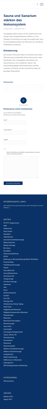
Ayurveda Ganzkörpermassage (14, 240)
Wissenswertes (20, 29)
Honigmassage (8, 279)
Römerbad (7, 318)
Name (6, 120)
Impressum (7, 284)
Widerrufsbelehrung (10, 357)
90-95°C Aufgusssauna (11, 223)
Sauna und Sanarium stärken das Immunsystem (20, 20)
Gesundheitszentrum (11, 273)
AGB (5, 226)
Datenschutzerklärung (11, 254)
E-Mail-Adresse (8, 130)
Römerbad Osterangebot (12, 321)
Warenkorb (7, 343)
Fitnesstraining (9, 262)
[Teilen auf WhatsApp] (20, 88)
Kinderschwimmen (10, 293)
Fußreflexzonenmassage (12, 265)
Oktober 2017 (8, 396)
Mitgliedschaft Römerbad (12, 309)
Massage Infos (8, 301)
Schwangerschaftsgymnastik (13, 332)
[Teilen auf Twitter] (13, 88)
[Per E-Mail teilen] (40, 88)
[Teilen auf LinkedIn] (33, 88)
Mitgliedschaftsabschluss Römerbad (16, 312)
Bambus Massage (9, 245)
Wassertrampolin (9, 346)
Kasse (5, 290)
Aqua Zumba (8, 231)
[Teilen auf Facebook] (7, 88)
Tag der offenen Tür (10, 335)
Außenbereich (8, 237)
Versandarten (8, 340)
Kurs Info (7, 298)
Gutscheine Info (9, 276)
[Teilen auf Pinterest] (27, 88)
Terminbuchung (9, 337)
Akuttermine (8, 228)
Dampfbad (7, 251)
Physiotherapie (9, 315)
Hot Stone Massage (10, 281)
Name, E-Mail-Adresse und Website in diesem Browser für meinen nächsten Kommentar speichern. (23, 153)
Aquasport (7, 234)
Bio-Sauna (7, 248)
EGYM (6, 256)
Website (6, 139)
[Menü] (40, 4)
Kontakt (6, 295)
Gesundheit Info (9, 270)
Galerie (6, 267)
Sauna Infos (7, 326)
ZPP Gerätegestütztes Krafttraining (15, 365)
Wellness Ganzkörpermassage (14, 349)
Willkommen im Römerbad (12, 360)
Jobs (5, 287)
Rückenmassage (9, 323)
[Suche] (36, 4)
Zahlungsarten (8, 363)
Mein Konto (7, 307)
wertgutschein (8, 354)
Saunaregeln (8, 329)
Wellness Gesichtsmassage (13, 351)
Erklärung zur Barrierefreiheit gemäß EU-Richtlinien (21, 259)
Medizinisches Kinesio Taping (13, 304)
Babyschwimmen (9, 242)
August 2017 (8, 399)
